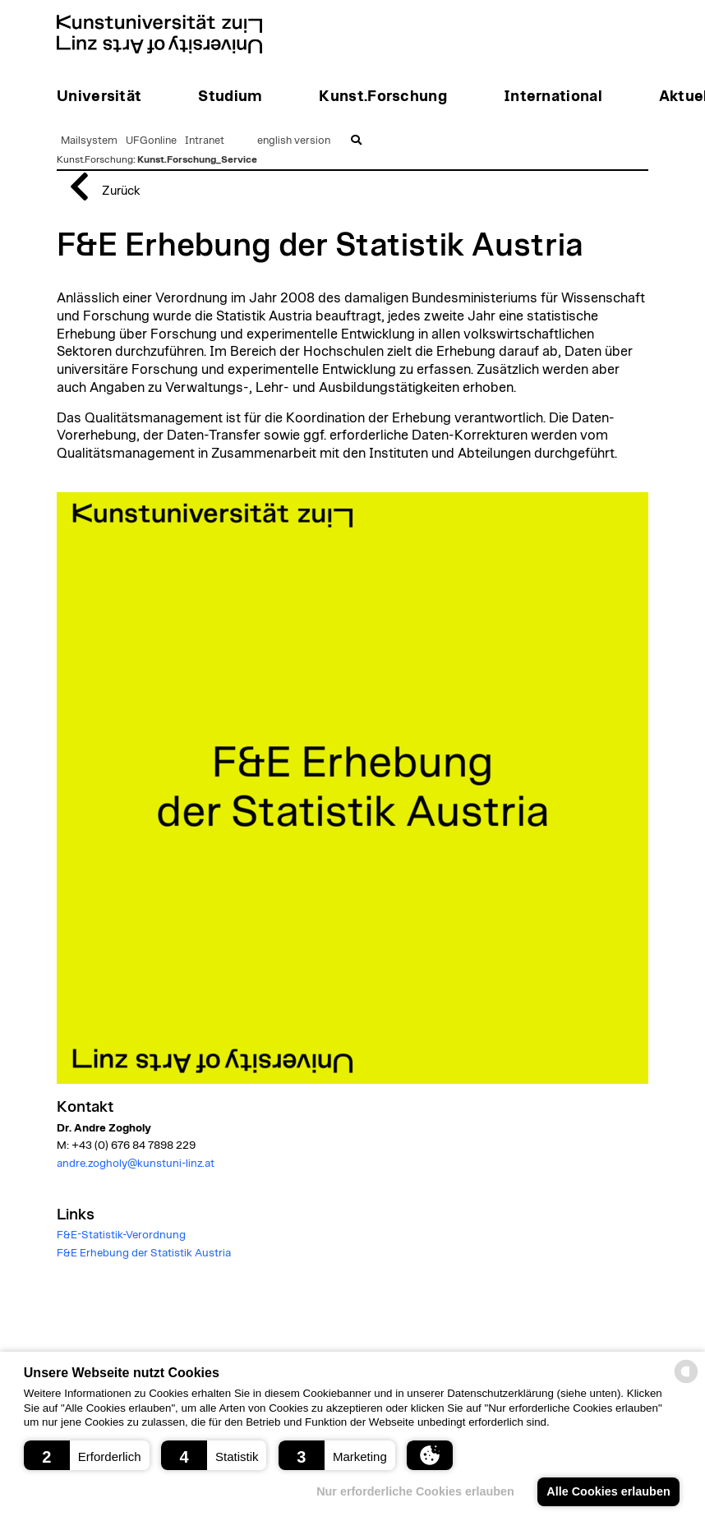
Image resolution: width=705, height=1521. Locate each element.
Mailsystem (89, 141)
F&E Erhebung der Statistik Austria (144, 1253)
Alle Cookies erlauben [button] (608, 1491)
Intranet (204, 141)
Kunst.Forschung (95, 159)
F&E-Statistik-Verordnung (121, 1235)
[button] (87, 1455)
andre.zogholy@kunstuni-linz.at (135, 1163)
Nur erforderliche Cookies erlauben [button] (415, 1491)
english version (293, 141)
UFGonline (151, 141)
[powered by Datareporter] (686, 1381)
